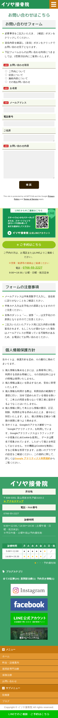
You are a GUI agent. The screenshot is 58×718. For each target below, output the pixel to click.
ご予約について (15, 71)
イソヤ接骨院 (25, 707)
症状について (14, 75)
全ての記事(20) (11, 578)
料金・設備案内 (10, 662)
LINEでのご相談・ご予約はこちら (29, 714)
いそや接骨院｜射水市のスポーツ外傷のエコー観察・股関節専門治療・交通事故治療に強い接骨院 (30, 5)
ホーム (6, 656)
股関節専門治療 (10, 669)
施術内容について (16, 78)
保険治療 (7, 675)
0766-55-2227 (32, 267)
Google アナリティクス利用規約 (32, 458)
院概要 (6, 695)
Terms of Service (31, 199)
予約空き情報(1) (45, 578)
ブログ (6, 701)
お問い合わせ (9, 681)
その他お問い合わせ (17, 82)
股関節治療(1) (28, 578)
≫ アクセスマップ (14, 501)
